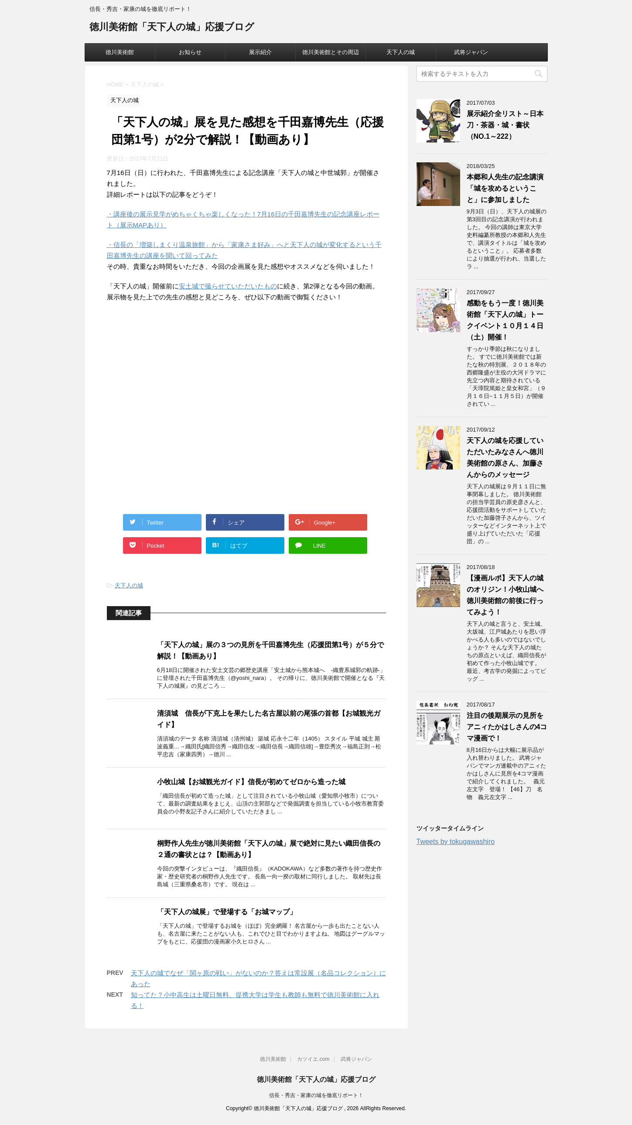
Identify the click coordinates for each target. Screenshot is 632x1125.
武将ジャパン (471, 52)
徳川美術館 (120, 52)
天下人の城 (400, 52)
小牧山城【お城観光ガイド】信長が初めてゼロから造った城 (251, 781)
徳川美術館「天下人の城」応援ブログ (171, 28)
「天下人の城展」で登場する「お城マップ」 (227, 912)
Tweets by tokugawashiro (456, 841)
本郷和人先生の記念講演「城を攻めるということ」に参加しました (505, 188)
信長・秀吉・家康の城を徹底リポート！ (316, 1095)
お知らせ (190, 52)
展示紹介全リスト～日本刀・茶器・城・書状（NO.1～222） (505, 125)
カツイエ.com (313, 1059)
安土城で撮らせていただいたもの (228, 286)
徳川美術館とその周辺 (330, 52)
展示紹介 (260, 52)
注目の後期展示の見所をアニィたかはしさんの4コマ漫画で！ (507, 727)
